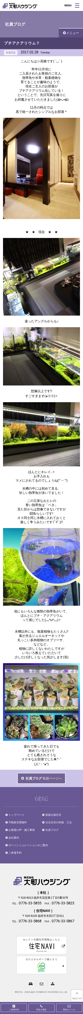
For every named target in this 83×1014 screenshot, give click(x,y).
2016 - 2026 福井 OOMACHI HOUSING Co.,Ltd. (42, 992)
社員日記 (11, 52)
